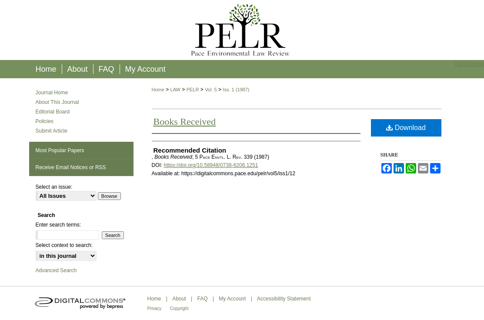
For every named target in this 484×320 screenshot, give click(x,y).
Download (406, 127)
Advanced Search (56, 270)
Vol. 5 (211, 89)
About (179, 299)
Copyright (179, 308)
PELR (193, 89)
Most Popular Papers (60, 150)
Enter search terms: (58, 225)
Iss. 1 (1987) (236, 89)
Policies (44, 121)
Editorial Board (53, 112)
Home (158, 89)
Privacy (154, 308)
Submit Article (51, 131)
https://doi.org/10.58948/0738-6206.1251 (211, 165)
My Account (232, 299)
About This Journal (57, 102)
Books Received (185, 121)
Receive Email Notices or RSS (71, 167)
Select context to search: (64, 245)
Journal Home (52, 93)
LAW (175, 89)
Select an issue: (54, 187)
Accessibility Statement (283, 299)
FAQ (202, 299)
